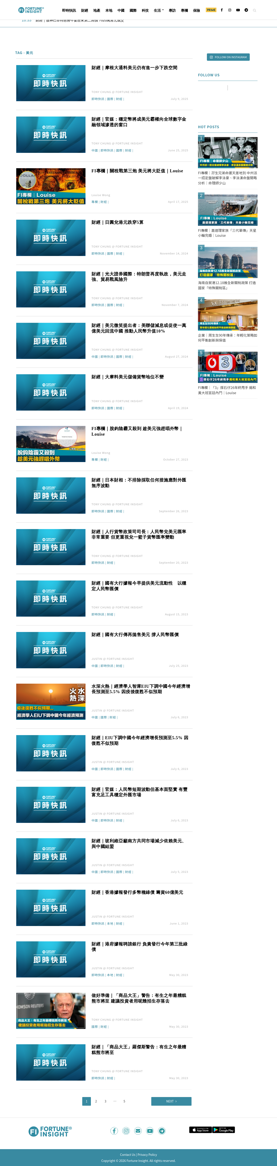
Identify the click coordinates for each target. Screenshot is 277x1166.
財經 (84, 10)
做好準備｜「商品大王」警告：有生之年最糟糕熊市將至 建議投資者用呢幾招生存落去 (139, 998)
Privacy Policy (147, 1154)
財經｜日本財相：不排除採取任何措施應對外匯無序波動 (139, 483)
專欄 (184, 10)
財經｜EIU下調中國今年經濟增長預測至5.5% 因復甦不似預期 (140, 740)
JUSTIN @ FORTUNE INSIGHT (113, 659)
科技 (145, 10)
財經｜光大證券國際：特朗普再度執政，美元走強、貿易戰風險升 (139, 277)
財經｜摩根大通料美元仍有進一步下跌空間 (134, 67)
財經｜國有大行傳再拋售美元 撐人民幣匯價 (135, 634)
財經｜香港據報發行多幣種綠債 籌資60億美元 (137, 892)
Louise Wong (101, 195)
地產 (96, 10)
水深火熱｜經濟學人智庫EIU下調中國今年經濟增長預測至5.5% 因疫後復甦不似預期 (141, 689)
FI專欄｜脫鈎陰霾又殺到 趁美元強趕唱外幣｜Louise (137, 431)
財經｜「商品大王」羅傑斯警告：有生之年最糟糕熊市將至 (139, 1049)
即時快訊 (69, 10)
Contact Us (127, 1154)
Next (170, 1101)
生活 (157, 10)
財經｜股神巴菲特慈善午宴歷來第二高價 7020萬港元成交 (80, 20)
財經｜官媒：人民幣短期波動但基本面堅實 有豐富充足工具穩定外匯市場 (140, 792)
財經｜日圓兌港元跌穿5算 (118, 222)
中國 (121, 10)
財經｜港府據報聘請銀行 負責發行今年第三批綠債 (140, 947)
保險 (196, 10)
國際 (133, 10)
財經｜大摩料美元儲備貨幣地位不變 (128, 376)
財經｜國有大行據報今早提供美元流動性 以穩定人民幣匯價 (139, 586)
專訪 (172, 10)
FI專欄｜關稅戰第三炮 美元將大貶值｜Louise (137, 170)
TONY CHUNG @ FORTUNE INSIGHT (117, 92)
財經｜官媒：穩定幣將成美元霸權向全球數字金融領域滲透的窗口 (139, 122)
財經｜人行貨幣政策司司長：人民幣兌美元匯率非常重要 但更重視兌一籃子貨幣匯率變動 (139, 534)
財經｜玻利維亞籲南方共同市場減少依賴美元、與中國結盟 (139, 843)
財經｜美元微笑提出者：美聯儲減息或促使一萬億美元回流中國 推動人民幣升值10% (139, 328)
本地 (108, 10)
